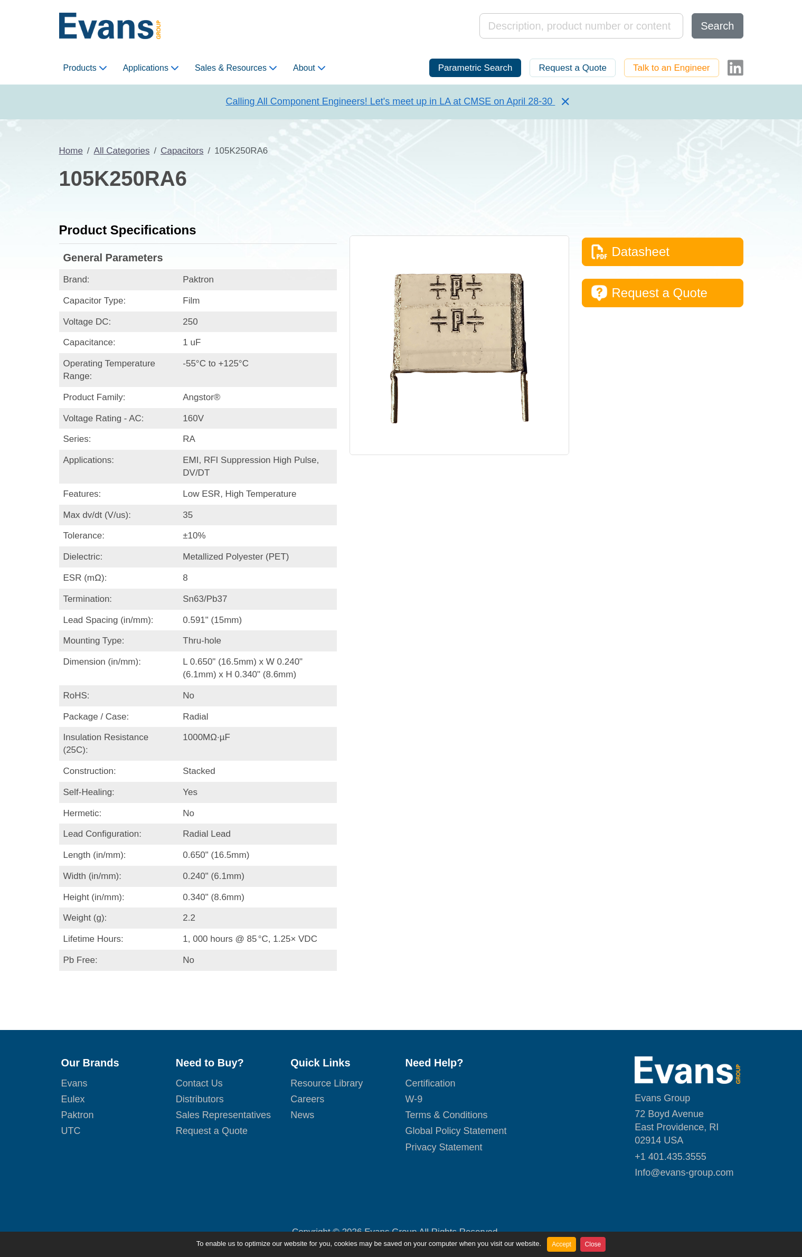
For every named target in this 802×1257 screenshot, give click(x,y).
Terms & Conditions (446, 1115)
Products (85, 68)
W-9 (413, 1099)
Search (717, 26)
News (302, 1115)
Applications (150, 68)
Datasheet (630, 251)
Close (593, 1244)
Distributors (200, 1099)
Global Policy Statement (455, 1131)
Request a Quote (573, 68)
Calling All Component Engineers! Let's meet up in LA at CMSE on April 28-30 (390, 101)
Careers (307, 1099)
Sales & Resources (236, 68)
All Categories (122, 151)
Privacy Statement (443, 1147)
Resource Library (326, 1083)
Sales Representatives (223, 1115)
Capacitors (182, 151)
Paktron (77, 1115)
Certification (430, 1083)
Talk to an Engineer (671, 68)
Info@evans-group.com (684, 1172)
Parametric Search (475, 68)
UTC (71, 1131)
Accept (561, 1244)
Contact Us (199, 1083)
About (309, 68)
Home (71, 151)
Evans (74, 1083)
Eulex (73, 1099)
